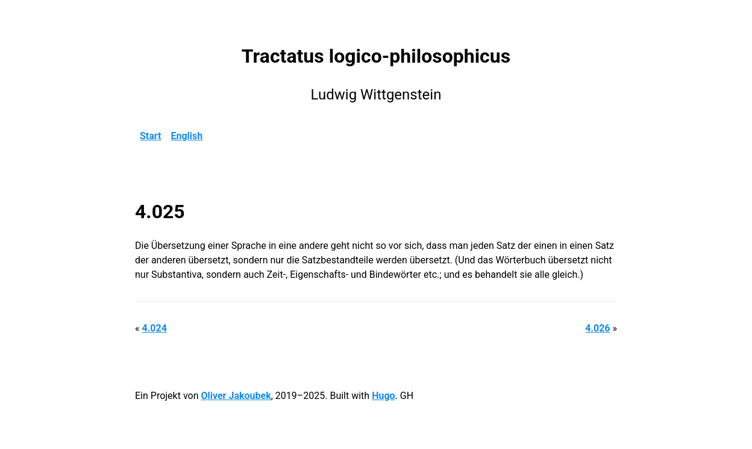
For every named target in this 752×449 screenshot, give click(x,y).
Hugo (383, 395)
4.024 (154, 328)
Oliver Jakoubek (236, 395)
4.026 (597, 328)
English (187, 136)
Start (150, 136)
